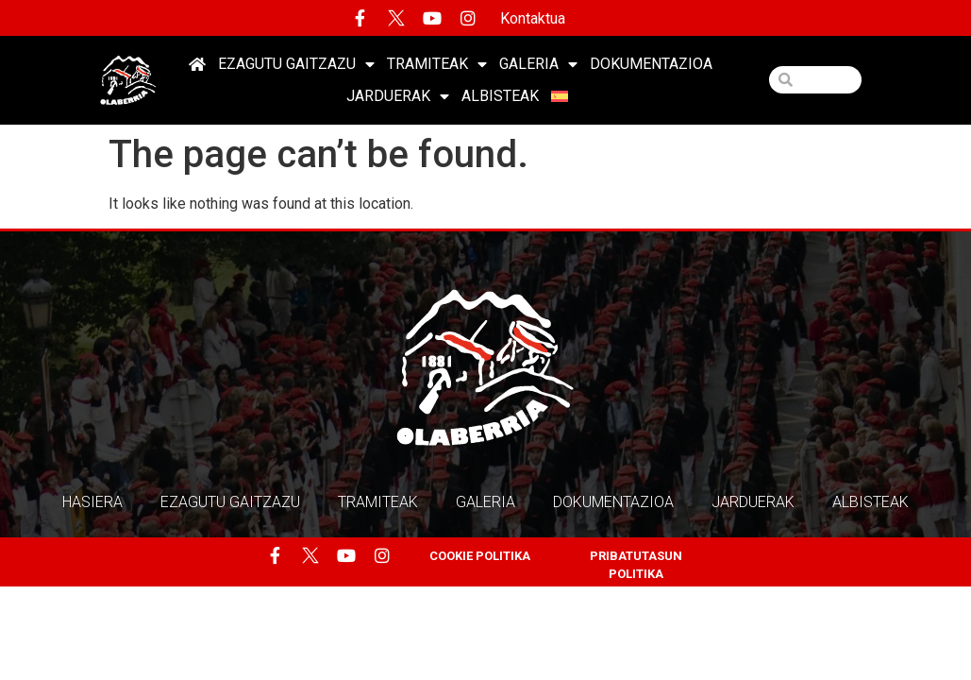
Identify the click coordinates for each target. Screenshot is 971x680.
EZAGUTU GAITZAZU (296, 64)
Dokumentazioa (651, 64)
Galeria (538, 64)
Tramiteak (437, 64)
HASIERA (92, 502)
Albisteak (500, 96)
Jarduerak (397, 96)
